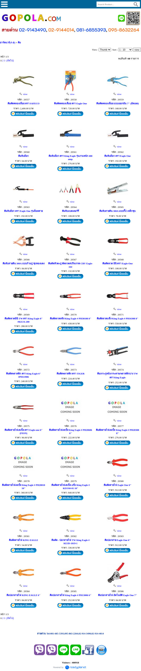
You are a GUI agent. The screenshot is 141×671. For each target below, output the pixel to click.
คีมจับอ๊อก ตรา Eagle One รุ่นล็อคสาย (23, 211)
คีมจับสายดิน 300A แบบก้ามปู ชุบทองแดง (23, 263)
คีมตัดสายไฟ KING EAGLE (23, 540)
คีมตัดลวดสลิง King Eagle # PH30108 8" (70, 318)
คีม (19, 42)
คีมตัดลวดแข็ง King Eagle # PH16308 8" (117, 318)
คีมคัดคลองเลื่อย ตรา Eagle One (70, 103)
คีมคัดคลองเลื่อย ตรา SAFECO (23, 103)
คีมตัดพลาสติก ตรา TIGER (71, 373)
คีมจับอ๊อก (23, 156)
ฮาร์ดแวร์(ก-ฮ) (7, 42)
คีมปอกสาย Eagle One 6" (118, 540)
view (24, 94)
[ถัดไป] (10, 60)
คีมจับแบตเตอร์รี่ (70, 211)
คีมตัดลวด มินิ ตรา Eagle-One (117, 263)
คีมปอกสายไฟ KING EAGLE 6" (23, 595)
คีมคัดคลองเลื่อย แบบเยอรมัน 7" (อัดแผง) (117, 103)
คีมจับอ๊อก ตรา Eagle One (117, 156)
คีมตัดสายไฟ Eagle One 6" (117, 485)
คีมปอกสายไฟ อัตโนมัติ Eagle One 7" (117, 595)
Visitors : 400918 (70, 662)
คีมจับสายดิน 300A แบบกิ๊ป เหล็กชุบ (117, 211)
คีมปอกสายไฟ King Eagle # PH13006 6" (70, 595)
